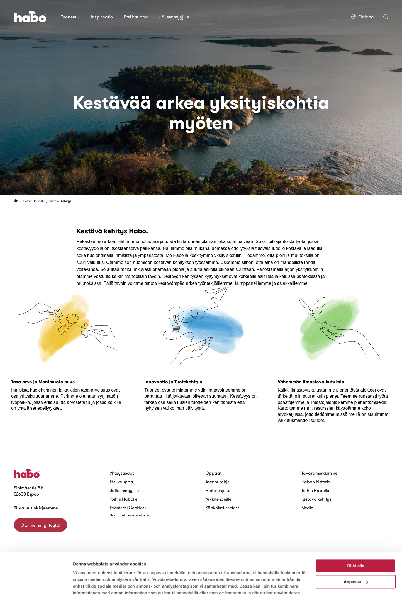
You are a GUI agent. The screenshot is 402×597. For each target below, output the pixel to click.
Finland (362, 17)
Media (307, 507)
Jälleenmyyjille (174, 17)
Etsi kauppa (136, 17)
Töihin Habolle (124, 499)
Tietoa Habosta (34, 201)
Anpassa (355, 552)
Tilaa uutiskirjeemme (36, 508)
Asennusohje (218, 481)
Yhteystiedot (122, 473)
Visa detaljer (85, 586)
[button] (385, 17)
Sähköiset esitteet (222, 507)
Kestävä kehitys (316, 499)
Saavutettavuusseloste (129, 515)
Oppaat (213, 473)
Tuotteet (70, 17)
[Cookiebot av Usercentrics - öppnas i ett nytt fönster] (36, 586)
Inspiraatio (102, 17)
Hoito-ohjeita (218, 490)
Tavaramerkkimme (319, 473)
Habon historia (316, 481)
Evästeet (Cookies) (128, 507)
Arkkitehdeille (219, 499)
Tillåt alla (355, 537)
